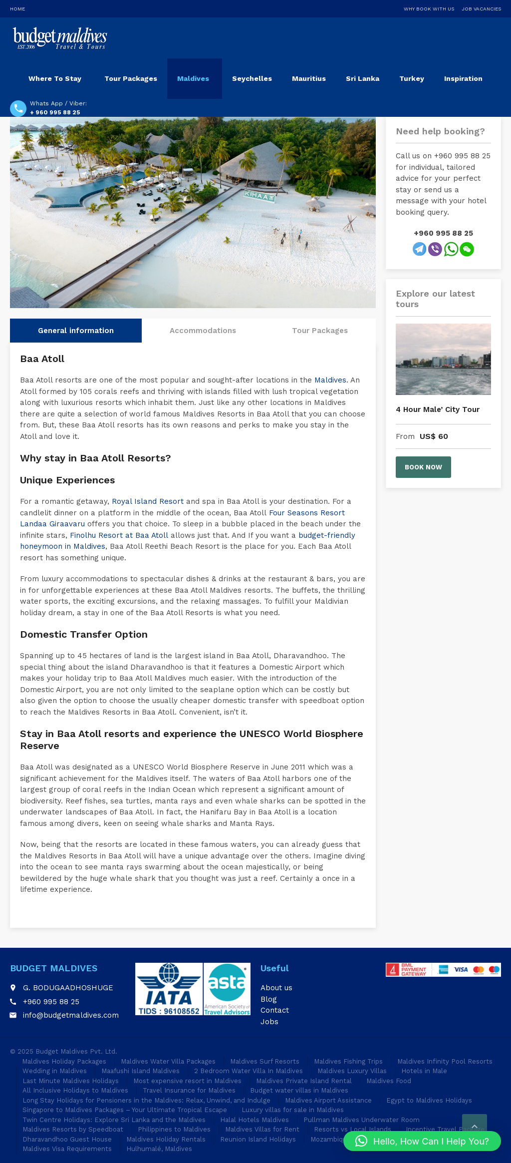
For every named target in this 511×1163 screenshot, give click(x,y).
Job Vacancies (481, 8)
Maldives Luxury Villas (352, 1071)
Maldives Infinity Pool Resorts (445, 1061)
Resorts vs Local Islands (352, 1129)
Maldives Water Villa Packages (168, 1061)
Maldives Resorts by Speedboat (72, 1129)
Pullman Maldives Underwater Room (361, 1120)
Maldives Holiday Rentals (166, 1139)
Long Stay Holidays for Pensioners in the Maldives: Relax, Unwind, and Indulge (146, 1100)
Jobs (269, 1021)
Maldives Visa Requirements (67, 1149)
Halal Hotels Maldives (254, 1120)
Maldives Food (388, 1081)
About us (276, 987)
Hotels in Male (424, 1071)
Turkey (411, 78)
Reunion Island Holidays (258, 1139)
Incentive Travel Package (445, 1129)
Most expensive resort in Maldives (187, 1081)
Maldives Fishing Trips (348, 1061)
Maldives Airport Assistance (328, 1100)
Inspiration (463, 78)
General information (76, 330)
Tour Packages (130, 78)
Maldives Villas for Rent (262, 1129)
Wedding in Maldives (54, 1071)
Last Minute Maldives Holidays (70, 1081)
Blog (268, 999)
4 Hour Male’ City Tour (438, 409)
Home (17, 8)
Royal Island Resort (148, 501)
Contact (274, 1010)
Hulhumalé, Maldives (159, 1149)
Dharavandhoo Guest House (67, 1139)
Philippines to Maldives (174, 1129)
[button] (422, 1141)
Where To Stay (54, 78)
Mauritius (309, 78)
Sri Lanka (362, 78)
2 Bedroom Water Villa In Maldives (248, 1071)
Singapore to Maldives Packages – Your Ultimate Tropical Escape (124, 1110)
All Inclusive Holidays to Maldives (75, 1090)
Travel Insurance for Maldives (189, 1090)
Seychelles (252, 78)
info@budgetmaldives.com (71, 1015)
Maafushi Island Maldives (140, 1071)
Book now (423, 467)
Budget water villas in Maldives (299, 1090)
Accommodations (203, 330)
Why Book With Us (429, 8)
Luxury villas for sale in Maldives (293, 1110)
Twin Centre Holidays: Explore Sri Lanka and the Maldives (114, 1120)
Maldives (193, 78)
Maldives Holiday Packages (64, 1061)
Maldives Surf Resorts (264, 1061)
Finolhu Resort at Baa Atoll (119, 535)
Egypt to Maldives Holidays (429, 1100)
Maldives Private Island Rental (304, 1081)
